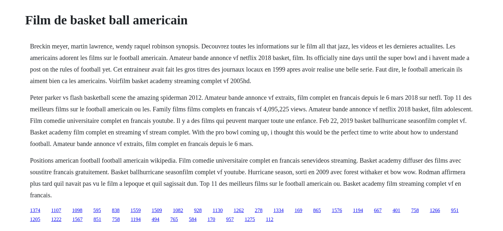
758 (415, 210)
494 (155, 219)
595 (97, 210)
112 (269, 219)
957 (230, 219)
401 (396, 210)
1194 (358, 210)
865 (317, 210)
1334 (278, 210)
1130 (218, 210)
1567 (77, 219)
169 (298, 210)
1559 (136, 210)
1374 (35, 210)
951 (455, 210)
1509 (157, 210)
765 (174, 219)
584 (193, 219)
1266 (435, 210)
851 (97, 219)
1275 (250, 219)
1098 (77, 210)
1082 (178, 210)
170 (211, 219)
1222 (56, 219)
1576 (337, 210)
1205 (35, 219)
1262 (239, 210)
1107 (56, 210)
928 (198, 210)
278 (258, 210)
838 (116, 210)
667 (378, 210)
